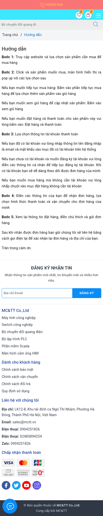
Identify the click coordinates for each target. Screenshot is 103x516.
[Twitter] (16, 485)
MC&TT (61, 511)
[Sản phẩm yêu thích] (79, 15)
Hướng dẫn (14, 49)
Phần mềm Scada (15, 346)
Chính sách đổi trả (16, 384)
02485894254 (31, 436)
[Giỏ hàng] (88, 15)
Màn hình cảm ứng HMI (20, 353)
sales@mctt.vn (24, 422)
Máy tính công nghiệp (19, 318)
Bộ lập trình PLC (14, 339)
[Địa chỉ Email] (37, 293)
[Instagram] (36, 485)
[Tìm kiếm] (95, 25)
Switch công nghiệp (17, 325)
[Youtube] (26, 485)
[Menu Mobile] (97, 15)
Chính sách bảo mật (17, 370)
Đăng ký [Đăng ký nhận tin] (87, 293)
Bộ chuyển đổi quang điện (22, 332)
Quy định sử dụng (15, 391)
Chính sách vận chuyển (20, 377)
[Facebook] (6, 485)
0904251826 (51, 4)
